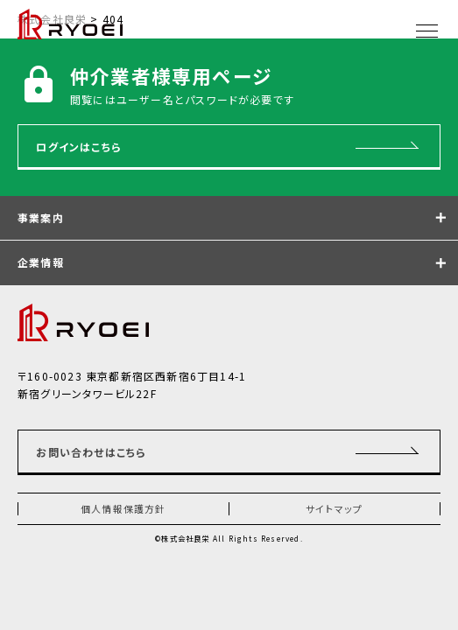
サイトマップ (334, 508)
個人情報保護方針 (123, 508)
